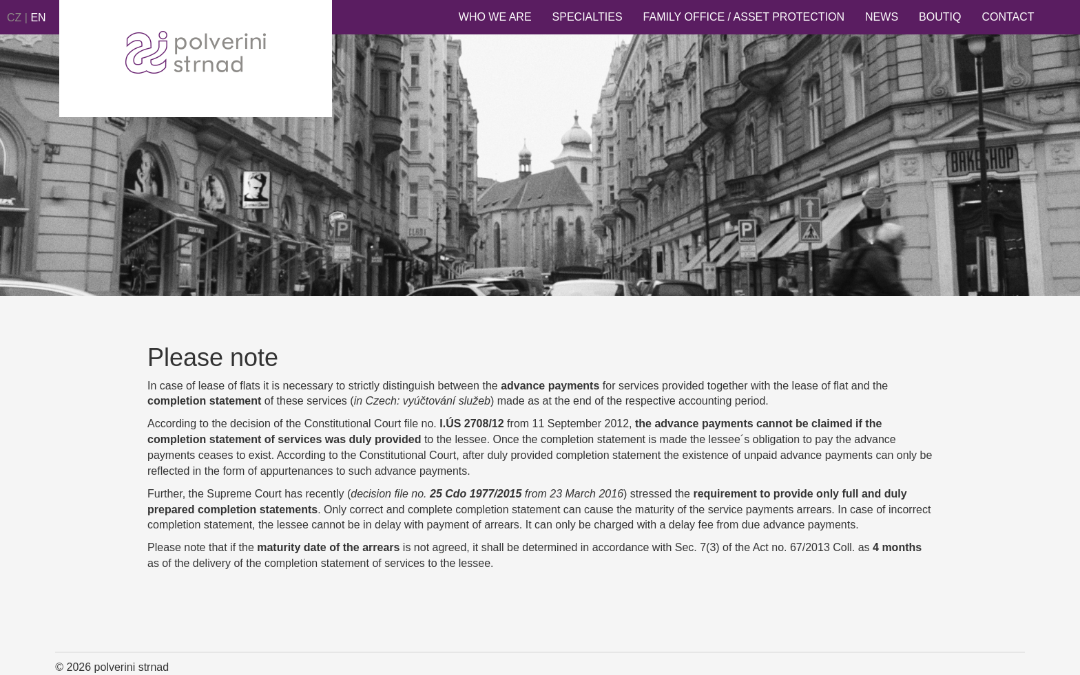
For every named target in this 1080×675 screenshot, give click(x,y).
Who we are (495, 17)
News (881, 17)
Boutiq (940, 17)
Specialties (587, 17)
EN (37, 17)
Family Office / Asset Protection (744, 17)
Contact (1008, 17)
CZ (14, 17)
